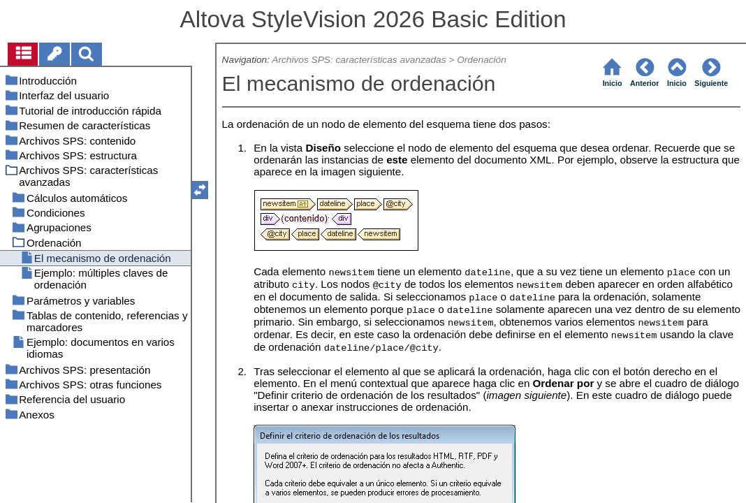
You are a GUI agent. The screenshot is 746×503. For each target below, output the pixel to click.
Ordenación (481, 59)
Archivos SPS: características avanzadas (359, 59)
